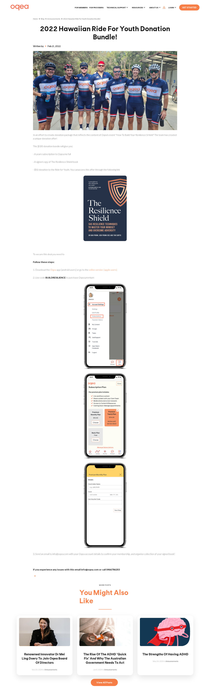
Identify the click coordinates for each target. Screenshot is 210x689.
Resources (137, 7)
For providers (96, 7)
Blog (42, 19)
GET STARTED (189, 7)
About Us (153, 7)
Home (35, 19)
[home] (20, 7)
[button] (117, 7)
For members (81, 7)
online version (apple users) (103, 269)
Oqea (53, 269)
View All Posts (104, 682)
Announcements (53, 19)
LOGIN (171, 7)
